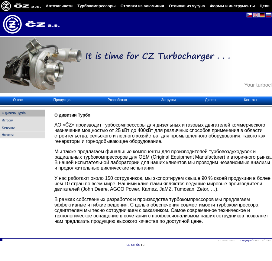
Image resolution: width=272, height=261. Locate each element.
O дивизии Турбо (14, 113)
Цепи (265, 6)
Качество (8, 127)
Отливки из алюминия (142, 6)
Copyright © (247, 240)
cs (128, 245)
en (133, 245)
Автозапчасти (59, 6)
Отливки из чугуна (187, 6)
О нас (18, 100)
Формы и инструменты (232, 6)
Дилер (210, 100)
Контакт (250, 100)
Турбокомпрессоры (96, 6)
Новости (8, 135)
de (138, 245)
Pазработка (117, 100)
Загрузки (168, 100)
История (8, 120)
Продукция (62, 100)
